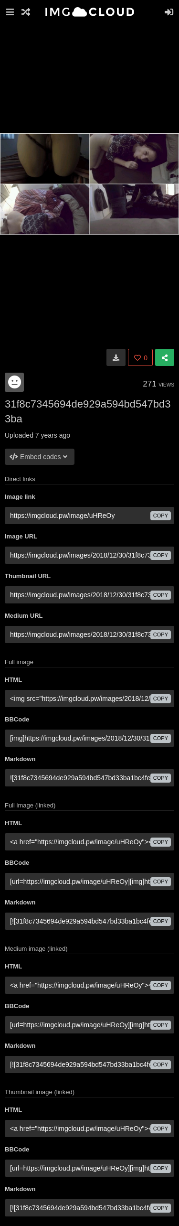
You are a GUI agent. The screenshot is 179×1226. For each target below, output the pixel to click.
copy (160, 515)
